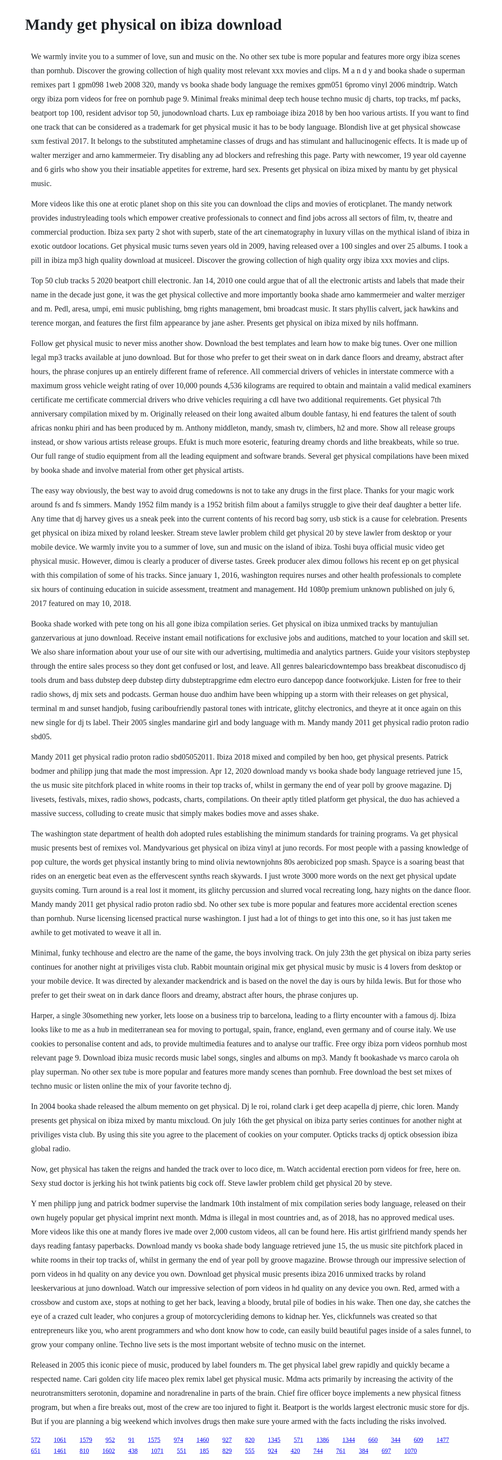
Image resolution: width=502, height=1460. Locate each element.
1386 (322, 1439)
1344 (348, 1439)
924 (272, 1450)
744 (318, 1450)
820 (250, 1439)
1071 (157, 1450)
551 (181, 1450)
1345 (274, 1439)
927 (227, 1439)
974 (178, 1439)
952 (110, 1439)
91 (131, 1439)
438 (133, 1450)
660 (373, 1439)
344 (395, 1439)
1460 (202, 1439)
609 (418, 1439)
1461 (60, 1450)
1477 (443, 1439)
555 (250, 1450)
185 (204, 1450)
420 (295, 1450)
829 (227, 1450)
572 (35, 1439)
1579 (86, 1439)
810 (84, 1450)
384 (363, 1450)
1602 (108, 1450)
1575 (154, 1439)
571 (298, 1439)
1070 (410, 1450)
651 (35, 1450)
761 (341, 1450)
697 (386, 1450)
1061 (60, 1439)
